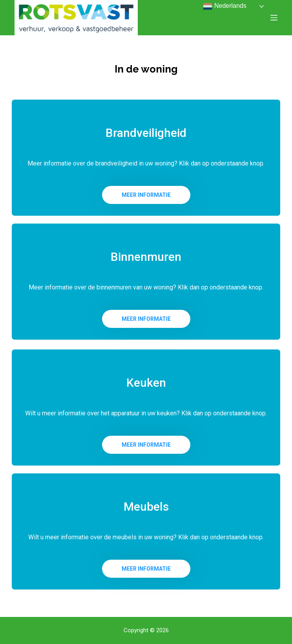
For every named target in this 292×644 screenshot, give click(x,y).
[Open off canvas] (273, 17)
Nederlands (224, 6)
